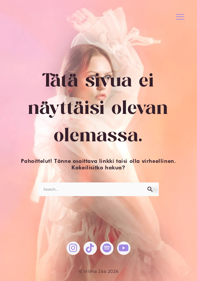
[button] (180, 17)
